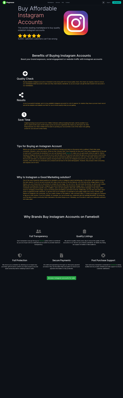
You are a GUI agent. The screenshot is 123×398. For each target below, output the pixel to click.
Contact (68, 2)
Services (58, 2)
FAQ (63, 2)
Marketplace (51, 2)
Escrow (68, 153)
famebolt (113, 265)
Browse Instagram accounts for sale (61, 278)
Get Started (117, 2)
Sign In (108, 2)
